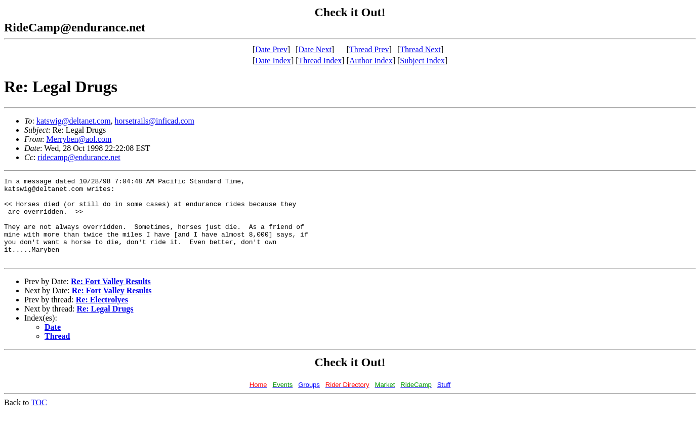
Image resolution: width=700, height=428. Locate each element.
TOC (39, 419)
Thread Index (320, 60)
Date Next (315, 49)
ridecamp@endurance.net (78, 157)
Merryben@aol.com (78, 139)
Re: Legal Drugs (105, 325)
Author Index (371, 60)
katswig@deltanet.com (73, 120)
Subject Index (422, 60)
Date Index (273, 60)
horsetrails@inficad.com (154, 120)
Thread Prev (369, 49)
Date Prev (271, 49)
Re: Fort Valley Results (111, 298)
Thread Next (420, 49)
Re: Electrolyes (102, 316)
